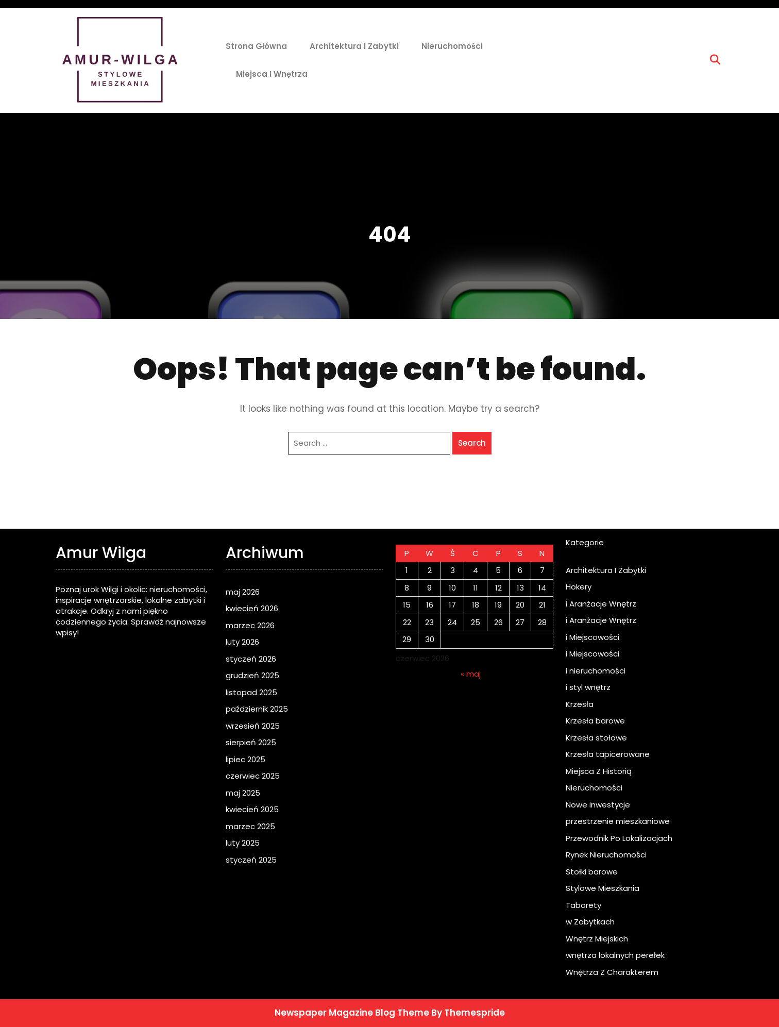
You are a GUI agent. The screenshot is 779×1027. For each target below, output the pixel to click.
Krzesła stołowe (596, 737)
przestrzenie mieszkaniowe (618, 821)
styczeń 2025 (251, 859)
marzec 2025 (250, 826)
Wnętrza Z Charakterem (612, 972)
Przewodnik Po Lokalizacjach (619, 838)
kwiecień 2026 (252, 608)
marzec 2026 (250, 625)
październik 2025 (257, 708)
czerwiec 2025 (253, 775)
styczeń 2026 (251, 658)
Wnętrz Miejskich (597, 938)
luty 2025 (243, 842)
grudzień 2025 (252, 675)
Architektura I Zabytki (354, 46)
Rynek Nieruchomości (606, 854)
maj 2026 (243, 591)
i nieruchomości (595, 670)
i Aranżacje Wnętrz (601, 603)
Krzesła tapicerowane (608, 754)
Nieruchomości (452, 46)
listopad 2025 (251, 692)
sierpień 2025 (251, 742)
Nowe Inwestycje (598, 804)
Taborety (583, 905)
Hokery (578, 586)
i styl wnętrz (588, 687)
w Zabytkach (590, 921)
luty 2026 (242, 641)
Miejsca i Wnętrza (272, 74)
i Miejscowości (592, 637)
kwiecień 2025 (252, 809)
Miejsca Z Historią (599, 771)
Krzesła (580, 704)
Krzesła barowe (595, 720)
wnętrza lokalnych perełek (615, 955)
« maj (471, 673)
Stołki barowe (592, 871)
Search (472, 442)
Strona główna (256, 46)
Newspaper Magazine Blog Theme (352, 1012)
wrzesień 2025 (253, 725)
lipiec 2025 (245, 759)
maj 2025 (243, 792)
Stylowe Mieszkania (602, 888)
